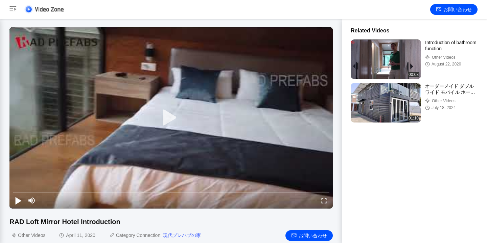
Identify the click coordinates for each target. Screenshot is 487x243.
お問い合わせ (454, 9)
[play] (171, 117)
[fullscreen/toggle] (324, 200)
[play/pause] (18, 200)
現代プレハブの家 (182, 235)
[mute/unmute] (32, 200)
